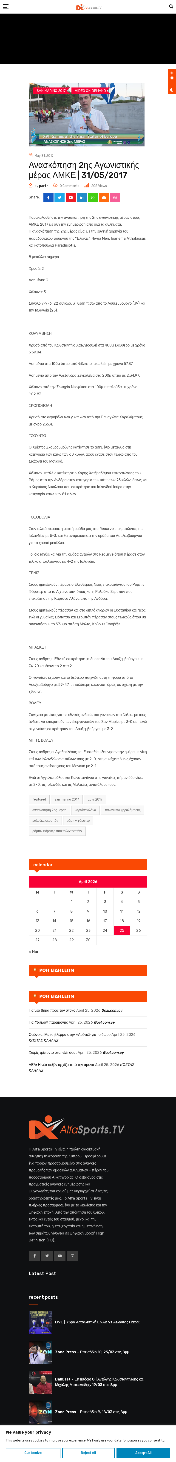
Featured (39, 800)
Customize (33, 1453)
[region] (88, 1443)
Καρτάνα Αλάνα (85, 810)
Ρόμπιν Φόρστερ (78, 821)
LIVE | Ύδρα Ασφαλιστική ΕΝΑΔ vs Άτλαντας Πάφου (97, 1322)
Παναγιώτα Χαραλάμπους (123, 810)
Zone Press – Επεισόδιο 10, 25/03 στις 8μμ (92, 1352)
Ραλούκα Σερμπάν (45, 821)
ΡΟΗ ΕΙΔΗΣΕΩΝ (56, 970)
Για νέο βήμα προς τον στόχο (52, 1010)
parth (43, 186)
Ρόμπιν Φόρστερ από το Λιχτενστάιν (57, 831)
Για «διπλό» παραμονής (48, 1022)
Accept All (143, 1453)
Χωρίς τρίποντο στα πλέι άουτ (53, 1053)
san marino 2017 (67, 800)
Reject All (88, 1453)
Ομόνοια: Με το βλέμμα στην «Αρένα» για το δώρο (70, 1035)
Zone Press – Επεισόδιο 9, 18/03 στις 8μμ (91, 1412)
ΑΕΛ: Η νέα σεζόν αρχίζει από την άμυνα (61, 1065)
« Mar (34, 952)
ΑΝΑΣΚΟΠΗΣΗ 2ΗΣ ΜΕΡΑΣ (49, 810)
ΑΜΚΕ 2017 (95, 800)
